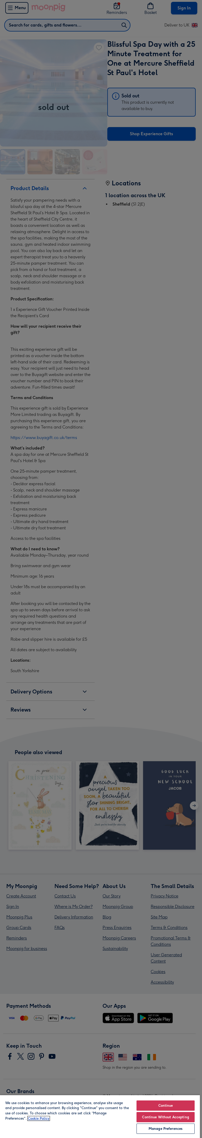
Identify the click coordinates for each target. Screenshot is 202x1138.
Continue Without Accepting (165, 1117)
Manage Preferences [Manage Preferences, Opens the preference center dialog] (166, 1129)
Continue (165, 1106)
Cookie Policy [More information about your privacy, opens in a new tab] (38, 1118)
